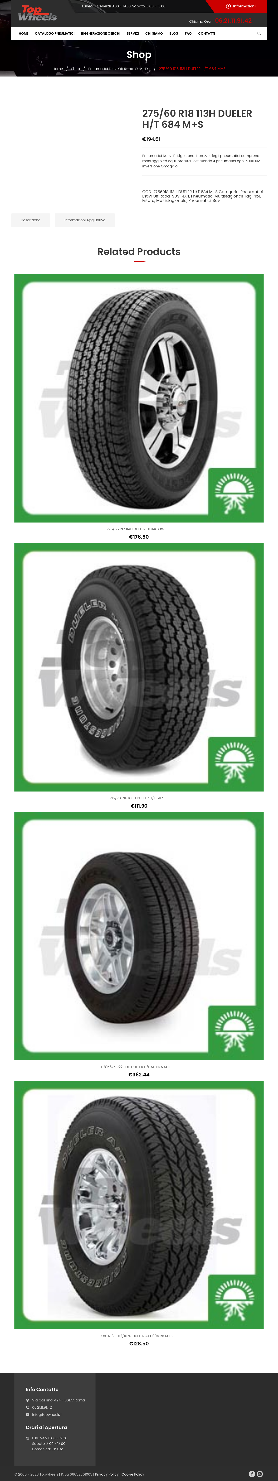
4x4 (257, 196)
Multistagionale (171, 201)
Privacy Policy (107, 1474)
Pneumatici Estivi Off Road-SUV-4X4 (119, 69)
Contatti (206, 33)
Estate (148, 201)
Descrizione (30, 220)
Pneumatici (199, 201)
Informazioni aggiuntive (84, 220)
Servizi (133, 33)
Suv (216, 201)
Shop (75, 69)
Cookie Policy (133, 1474)
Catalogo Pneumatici (55, 33)
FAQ (188, 33)
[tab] (30, 220)
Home (23, 33)
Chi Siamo (154, 33)
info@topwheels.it (47, 1414)
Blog (173, 33)
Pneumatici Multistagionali (217, 196)
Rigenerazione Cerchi (100, 33)
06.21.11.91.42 (42, 1407)
